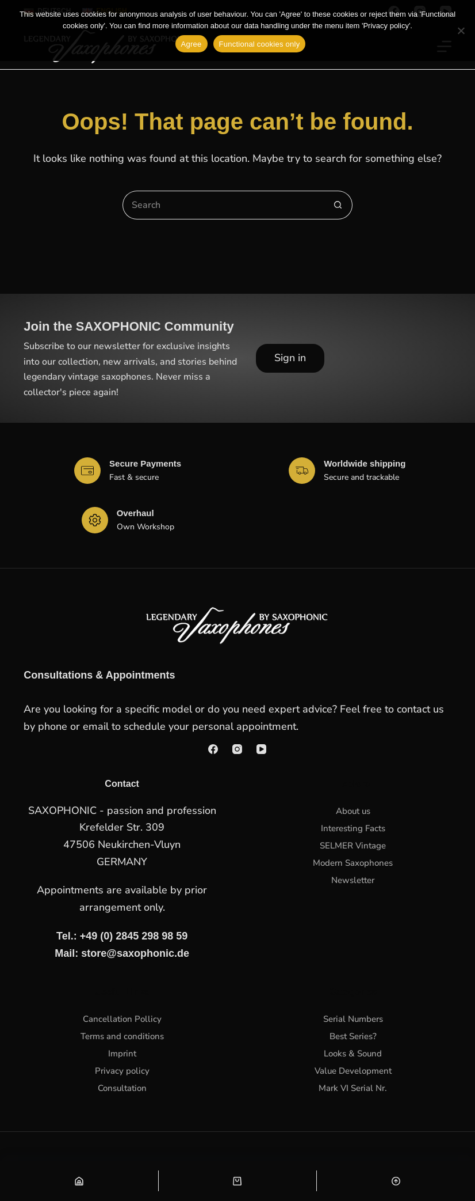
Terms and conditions (122, 1036)
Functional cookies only (259, 44)
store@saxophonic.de (135, 953)
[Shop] (79, 1181)
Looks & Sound (353, 1053)
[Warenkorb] (238, 1181)
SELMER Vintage (353, 845)
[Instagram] (237, 749)
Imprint (122, 1053)
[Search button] (338, 205)
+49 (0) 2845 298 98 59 (134, 936)
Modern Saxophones (353, 863)
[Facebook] (213, 749)
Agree (191, 44)
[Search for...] (223, 205)
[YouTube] (261, 749)
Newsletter (352, 880)
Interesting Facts (353, 828)
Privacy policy (122, 1071)
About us (353, 811)
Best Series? (353, 1036)
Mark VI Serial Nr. (353, 1088)
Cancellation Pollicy (122, 1019)
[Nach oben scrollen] (396, 1181)
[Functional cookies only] (460, 30)
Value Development (353, 1071)
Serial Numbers (353, 1019)
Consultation (122, 1088)
